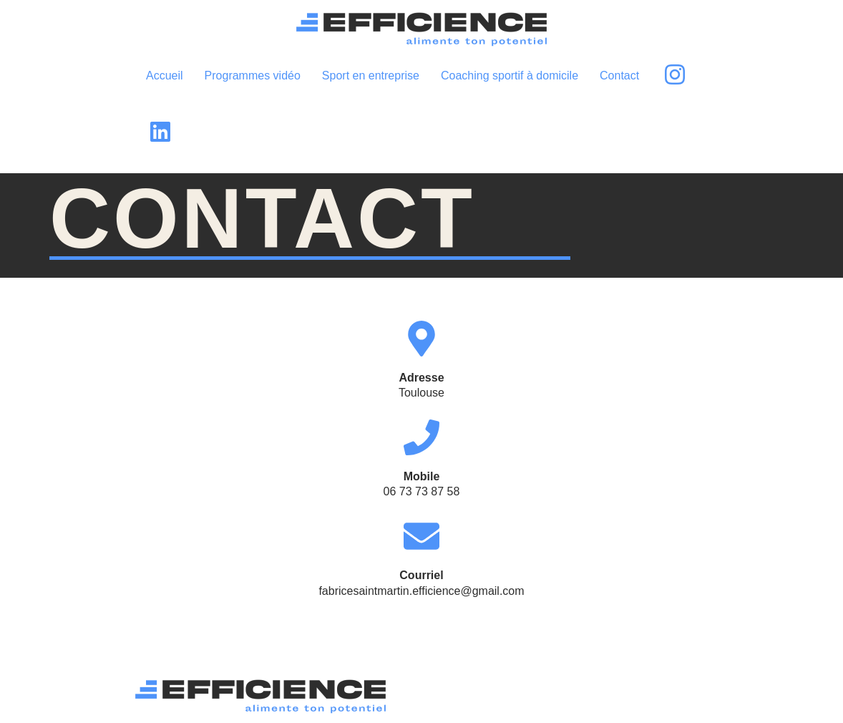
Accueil (164, 75)
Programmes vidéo (253, 75)
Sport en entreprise (370, 75)
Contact (619, 75)
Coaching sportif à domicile (509, 75)
